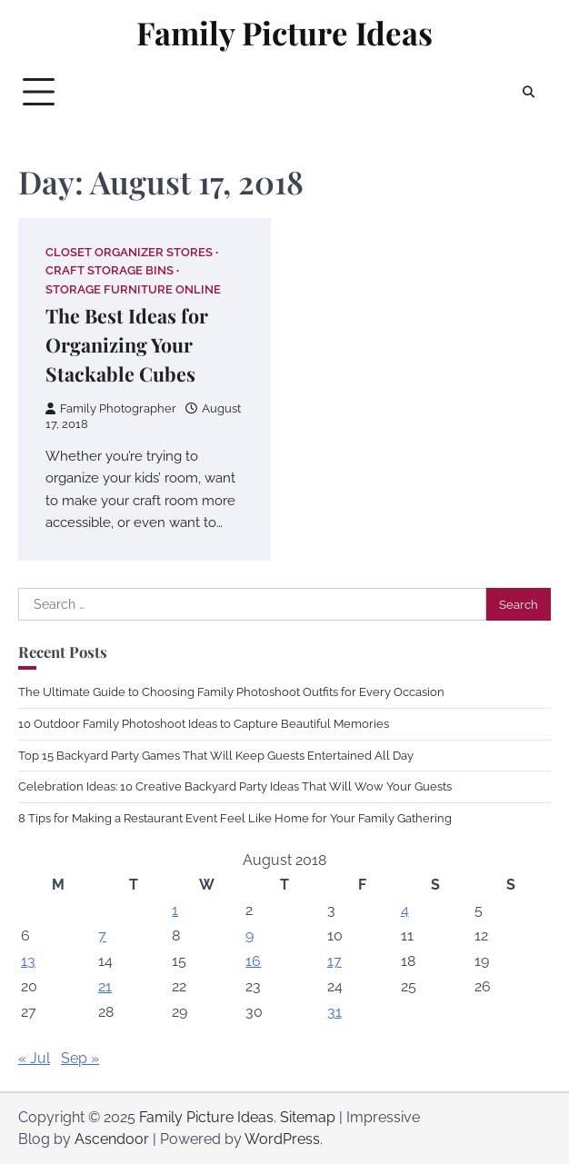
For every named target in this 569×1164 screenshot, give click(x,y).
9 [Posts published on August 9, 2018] (249, 935)
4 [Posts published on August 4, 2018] (405, 910)
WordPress (282, 1139)
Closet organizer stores (129, 252)
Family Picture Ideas (284, 33)
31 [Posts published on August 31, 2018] (334, 1011)
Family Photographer (110, 408)
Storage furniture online (133, 289)
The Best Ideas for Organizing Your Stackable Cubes (126, 344)
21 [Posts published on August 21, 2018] (105, 986)
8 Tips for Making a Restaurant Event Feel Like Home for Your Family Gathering (235, 818)
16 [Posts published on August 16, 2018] (253, 961)
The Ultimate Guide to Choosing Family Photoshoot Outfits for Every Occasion (231, 692)
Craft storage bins (109, 270)
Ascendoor (112, 1139)
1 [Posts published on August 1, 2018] (175, 910)
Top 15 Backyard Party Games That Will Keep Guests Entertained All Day (216, 755)
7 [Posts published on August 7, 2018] (102, 935)
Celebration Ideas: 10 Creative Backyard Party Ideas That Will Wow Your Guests (235, 786)
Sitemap (307, 1117)
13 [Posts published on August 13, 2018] (28, 961)
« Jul (34, 1058)
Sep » (80, 1058)
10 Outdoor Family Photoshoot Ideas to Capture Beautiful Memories (203, 724)
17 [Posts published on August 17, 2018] (334, 961)
